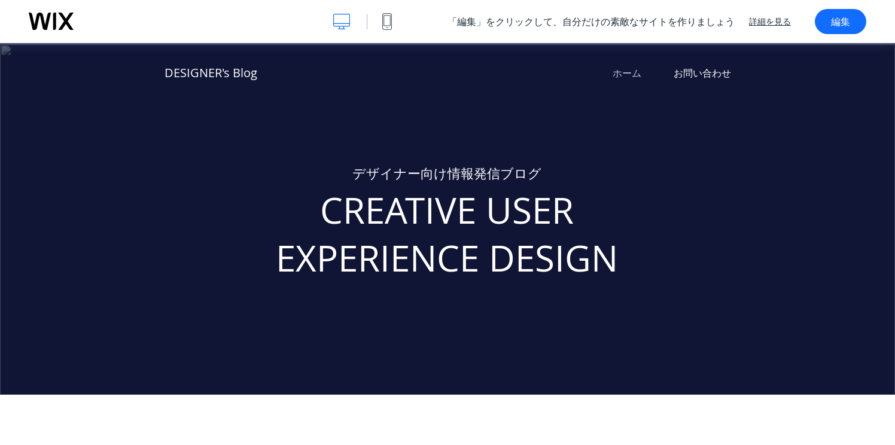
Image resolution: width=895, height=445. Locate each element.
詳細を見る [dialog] (770, 21)
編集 (840, 22)
